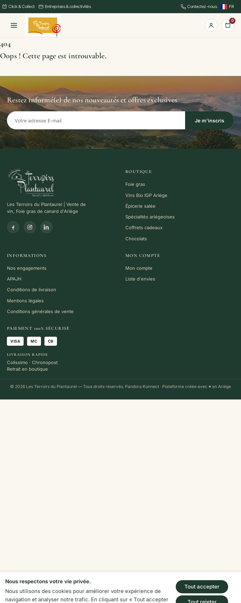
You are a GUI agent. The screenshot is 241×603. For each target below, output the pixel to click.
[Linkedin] (46, 227)
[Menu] (14, 25)
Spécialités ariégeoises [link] (150, 216)
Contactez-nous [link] (199, 6)
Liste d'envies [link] (140, 279)
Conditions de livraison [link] (31, 289)
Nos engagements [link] (27, 268)
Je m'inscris (209, 120)
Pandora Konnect (142, 386)
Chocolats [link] (136, 238)
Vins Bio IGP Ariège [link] (146, 195)
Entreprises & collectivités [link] (64, 6)
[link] (42, 25)
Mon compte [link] (138, 268)
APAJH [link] (14, 279)
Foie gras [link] (135, 184)
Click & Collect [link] (18, 6)
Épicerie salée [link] (140, 206)
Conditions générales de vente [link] (40, 311)
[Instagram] (30, 227)
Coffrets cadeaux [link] (144, 227)
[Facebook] (13, 227)
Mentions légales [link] (25, 300)
